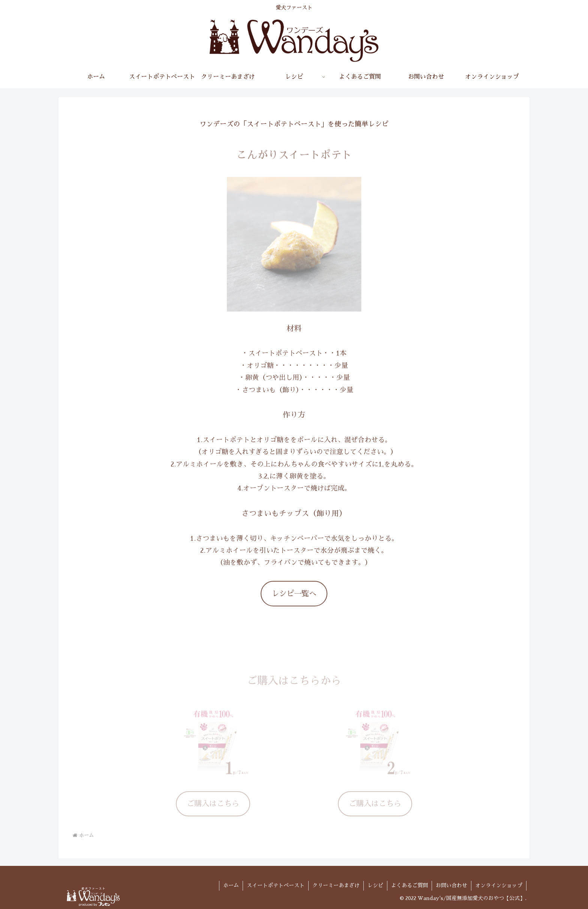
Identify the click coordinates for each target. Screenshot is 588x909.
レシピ (375, 885)
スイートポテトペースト (275, 885)
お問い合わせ (451, 885)
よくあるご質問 (409, 885)
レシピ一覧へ (294, 596)
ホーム (231, 885)
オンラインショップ (498, 885)
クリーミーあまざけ (336, 885)
